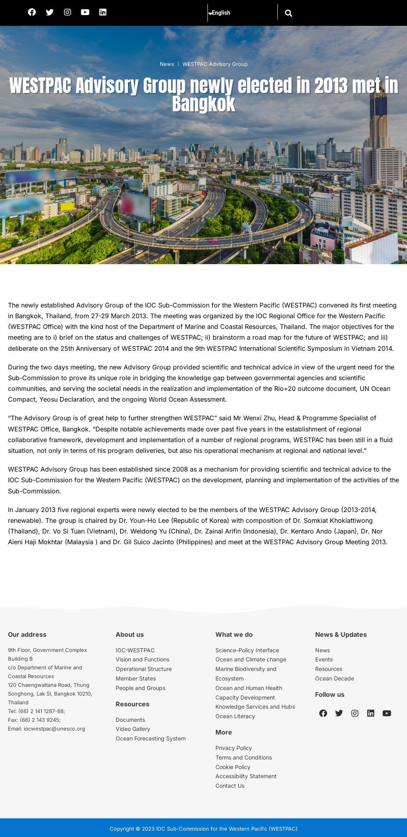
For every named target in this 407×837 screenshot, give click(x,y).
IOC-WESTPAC (135, 650)
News (167, 64)
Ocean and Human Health (248, 687)
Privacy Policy (233, 747)
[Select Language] (240, 13)
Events (324, 659)
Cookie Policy (232, 767)
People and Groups (140, 687)
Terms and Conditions (243, 757)
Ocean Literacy (235, 716)
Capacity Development (245, 697)
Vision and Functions (142, 659)
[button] (288, 12)
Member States (136, 678)
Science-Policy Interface (247, 650)
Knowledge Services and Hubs (255, 706)
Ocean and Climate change (250, 659)
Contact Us (229, 785)
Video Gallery (133, 728)
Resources (328, 668)
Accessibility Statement (246, 776)
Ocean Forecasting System (151, 738)
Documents (130, 719)
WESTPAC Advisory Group (215, 64)
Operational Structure (144, 668)
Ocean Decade (334, 678)
